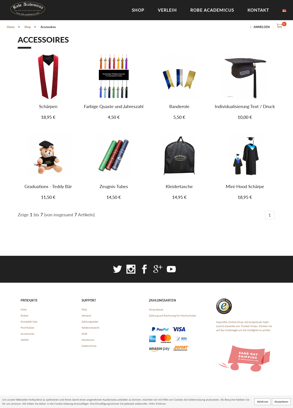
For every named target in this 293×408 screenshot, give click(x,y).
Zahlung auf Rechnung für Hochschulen (172, 315)
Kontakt (258, 10)
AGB (84, 333)
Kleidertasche (179, 186)
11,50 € (48, 197)
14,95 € (179, 197)
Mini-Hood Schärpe (245, 186)
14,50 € (113, 197)
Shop (138, 10)
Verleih (167, 10)
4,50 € (114, 117)
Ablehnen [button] (262, 401)
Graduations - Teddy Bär (48, 186)
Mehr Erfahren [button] (157, 403)
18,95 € (48, 117)
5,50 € (179, 117)
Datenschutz (89, 345)
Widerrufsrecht (90, 327)
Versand (86, 315)
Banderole (179, 106)
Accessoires (27, 333)
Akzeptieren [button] (281, 401)
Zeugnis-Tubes (114, 186)
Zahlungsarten (90, 321)
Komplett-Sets (29, 321)
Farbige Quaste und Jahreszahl (113, 106)
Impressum (88, 339)
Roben (24, 315)
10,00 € (245, 117)
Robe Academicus (212, 10)
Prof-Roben (27, 327)
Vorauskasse (156, 309)
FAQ (84, 309)
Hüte (23, 309)
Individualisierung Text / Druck (245, 106)
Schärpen (48, 106)
